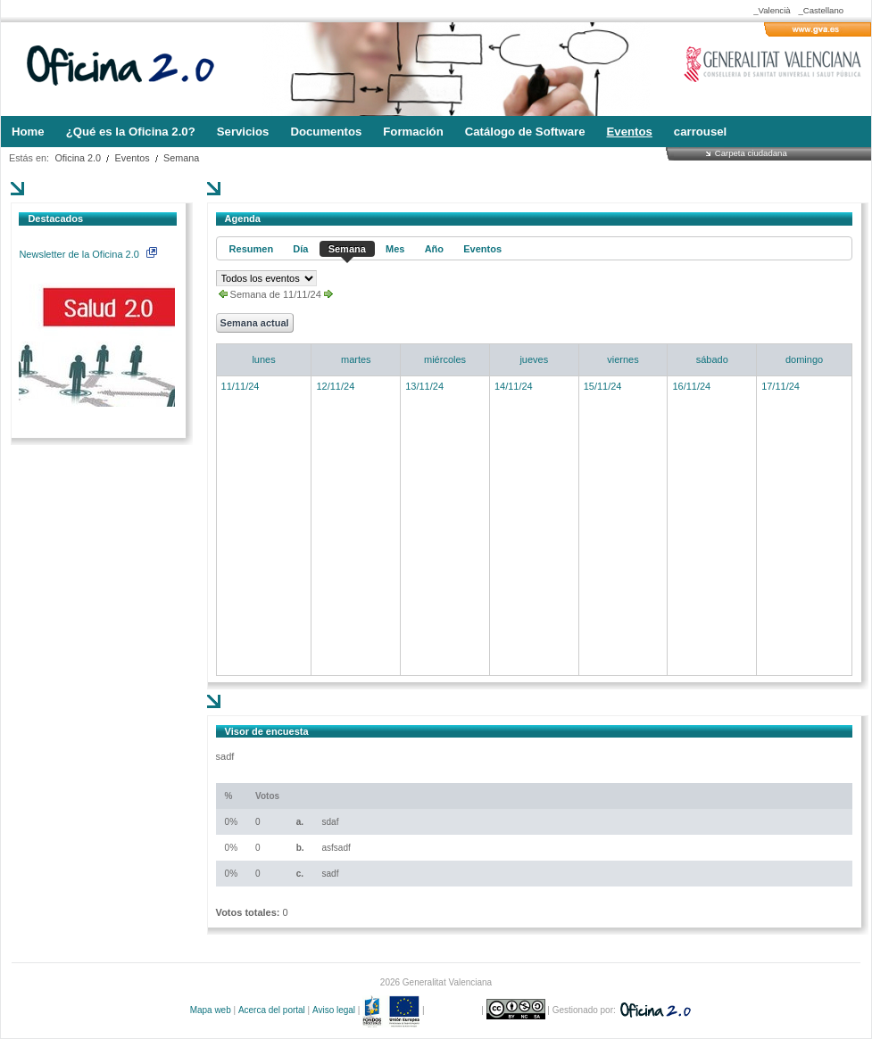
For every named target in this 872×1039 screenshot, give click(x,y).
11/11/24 (240, 386)
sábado (712, 359)
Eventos (132, 158)
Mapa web (210, 1010)
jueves (533, 359)
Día (300, 248)
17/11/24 (780, 386)
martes (356, 359)
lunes (263, 359)
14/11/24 (513, 386)
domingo (804, 359)
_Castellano (820, 10)
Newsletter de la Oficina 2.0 (87, 254)
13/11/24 (424, 386)
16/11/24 (691, 386)
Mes (395, 248)
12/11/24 (335, 386)
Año (434, 248)
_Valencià (771, 10)
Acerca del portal (271, 1010)
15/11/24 (603, 386)
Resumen (251, 248)
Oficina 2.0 (77, 158)
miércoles (445, 359)
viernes (622, 359)
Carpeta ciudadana (751, 153)
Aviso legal (333, 1010)
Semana (181, 158)
